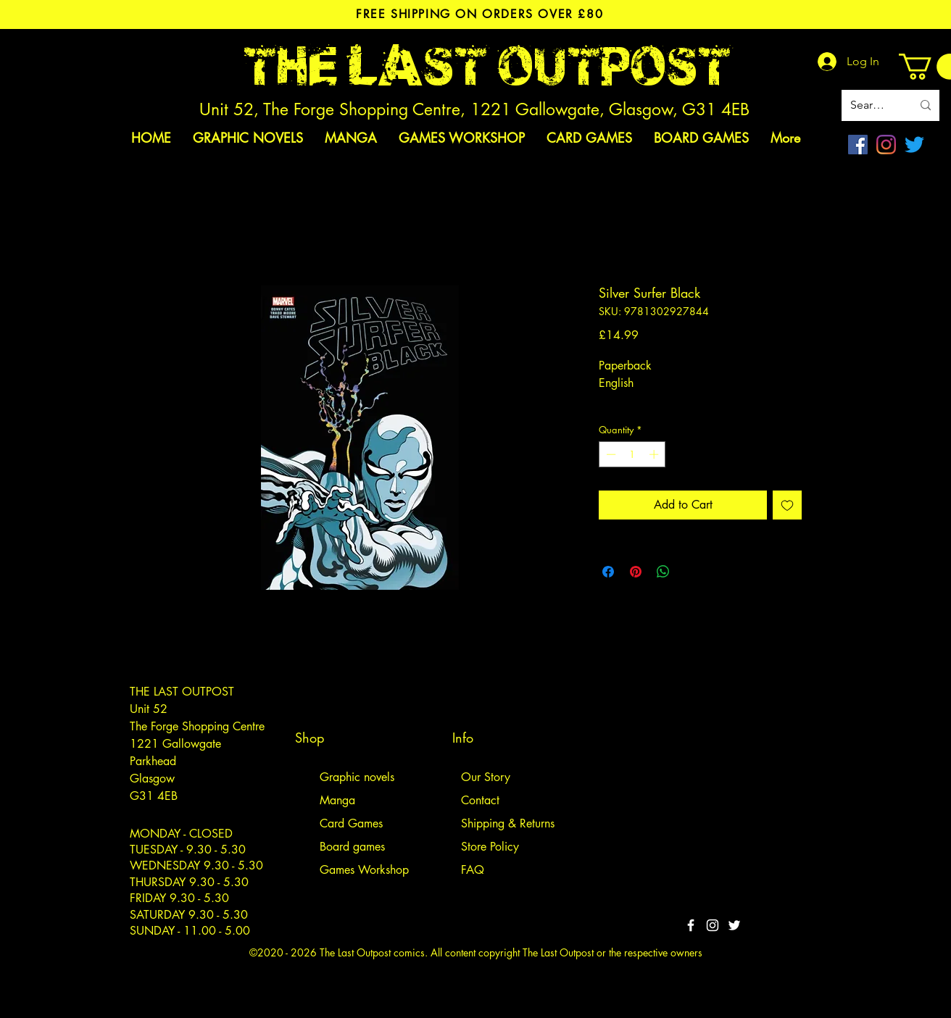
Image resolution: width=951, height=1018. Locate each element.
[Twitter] (914, 144)
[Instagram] (886, 144)
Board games (352, 846)
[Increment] (655, 454)
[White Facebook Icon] (691, 925)
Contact (480, 800)
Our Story (485, 777)
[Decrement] (609, 454)
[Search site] (870, 105)
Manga (337, 800)
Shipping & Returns (508, 823)
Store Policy (490, 846)
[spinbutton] (632, 454)
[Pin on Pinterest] (635, 571)
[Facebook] (858, 144)
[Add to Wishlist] (787, 505)
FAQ (472, 869)
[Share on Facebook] (608, 571)
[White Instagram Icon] (712, 925)
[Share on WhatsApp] (663, 571)
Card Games (351, 823)
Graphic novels (357, 777)
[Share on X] (690, 571)
